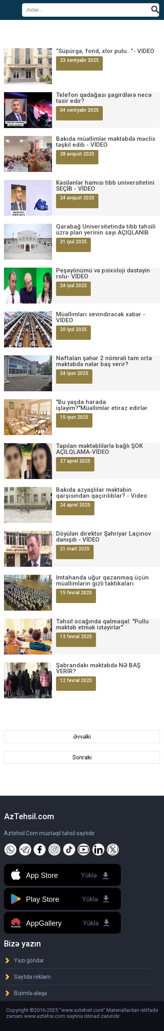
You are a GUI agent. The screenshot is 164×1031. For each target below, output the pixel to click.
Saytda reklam (32, 977)
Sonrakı (82, 757)
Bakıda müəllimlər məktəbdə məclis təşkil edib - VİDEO (105, 142)
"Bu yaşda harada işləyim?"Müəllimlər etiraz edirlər (102, 405)
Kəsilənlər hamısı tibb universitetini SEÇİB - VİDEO (105, 186)
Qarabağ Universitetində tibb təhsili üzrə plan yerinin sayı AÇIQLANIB (106, 230)
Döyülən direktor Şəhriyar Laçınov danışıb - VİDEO (103, 537)
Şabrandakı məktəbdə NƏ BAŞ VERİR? (98, 668)
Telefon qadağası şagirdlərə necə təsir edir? (104, 98)
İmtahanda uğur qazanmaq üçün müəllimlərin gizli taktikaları (102, 581)
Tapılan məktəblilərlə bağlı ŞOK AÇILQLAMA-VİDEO (99, 449)
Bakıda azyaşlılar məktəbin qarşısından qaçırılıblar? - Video (101, 493)
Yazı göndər (29, 960)
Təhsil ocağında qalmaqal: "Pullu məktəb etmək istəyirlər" (102, 625)
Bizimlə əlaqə (30, 993)
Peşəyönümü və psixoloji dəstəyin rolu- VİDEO (103, 274)
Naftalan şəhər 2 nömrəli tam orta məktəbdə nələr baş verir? (104, 361)
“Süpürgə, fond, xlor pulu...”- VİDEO (105, 51)
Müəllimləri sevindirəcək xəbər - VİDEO (100, 317)
